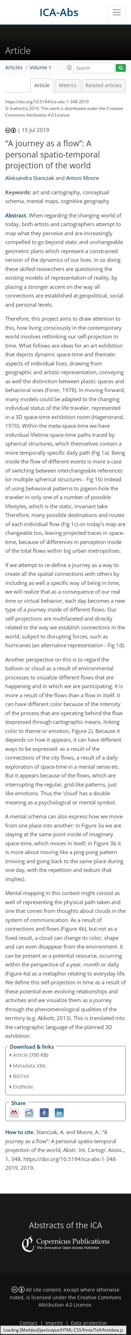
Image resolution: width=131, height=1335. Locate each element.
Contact (28, 1323)
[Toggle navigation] (116, 12)
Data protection (89, 1323)
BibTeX (21, 1076)
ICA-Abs (59, 12)
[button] (69, 67)
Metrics (68, 85)
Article (42, 85)
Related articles (104, 85)
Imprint (54, 1323)
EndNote (23, 1086)
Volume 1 (40, 67)
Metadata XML (29, 1065)
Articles (14, 67)
